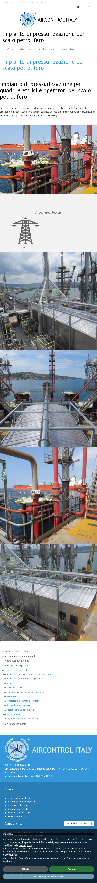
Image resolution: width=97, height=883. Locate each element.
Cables (25, 247)
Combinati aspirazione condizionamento (26, 691)
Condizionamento (15, 687)
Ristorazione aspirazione (18, 705)
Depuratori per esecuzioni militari (22, 718)
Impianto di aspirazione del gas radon (25, 678)
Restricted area (86, 6)
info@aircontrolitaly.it (17, 776)
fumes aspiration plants (17, 651)
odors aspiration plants (17, 660)
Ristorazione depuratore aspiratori (23, 700)
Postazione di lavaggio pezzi (20, 709)
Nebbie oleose (14, 714)
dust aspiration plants (16, 665)
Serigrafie (11, 696)
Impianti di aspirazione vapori (21, 49)
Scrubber (11, 683)
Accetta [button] (71, 869)
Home (4, 49)
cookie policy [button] (25, 845)
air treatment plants (15, 723)
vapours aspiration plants (18, 670)
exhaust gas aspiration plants (20, 655)
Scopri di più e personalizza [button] (48, 876)
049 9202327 (70, 768)
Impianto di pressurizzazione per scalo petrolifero (31, 674)
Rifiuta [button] (25, 869)
